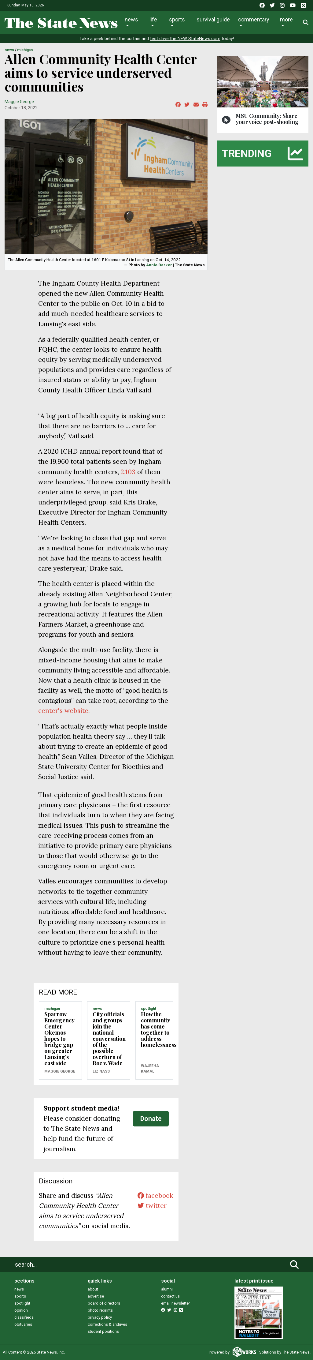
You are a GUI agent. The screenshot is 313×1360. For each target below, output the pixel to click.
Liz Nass (101, 1071)
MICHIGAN (25, 50)
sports (20, 1296)
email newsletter (175, 1303)
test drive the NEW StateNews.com (185, 38)
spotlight (22, 1303)
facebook (155, 1195)
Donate (151, 1118)
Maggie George (19, 101)
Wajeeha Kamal (150, 1068)
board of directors (104, 1303)
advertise (96, 1296)
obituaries (23, 1324)
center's (50, 710)
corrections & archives (107, 1324)
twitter (152, 1205)
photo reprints (100, 1310)
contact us (170, 1296)
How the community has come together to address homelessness (158, 1029)
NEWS (9, 50)
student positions (103, 1331)
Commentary (253, 19)
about (93, 1289)
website (76, 710)
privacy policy (100, 1317)
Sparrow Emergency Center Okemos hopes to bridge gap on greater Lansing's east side (59, 1038)
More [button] (286, 19)
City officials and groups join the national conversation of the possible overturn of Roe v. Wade (109, 1038)
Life (153, 19)
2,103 (128, 472)
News (131, 19)
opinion (21, 1310)
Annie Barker (159, 264)
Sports (177, 19)
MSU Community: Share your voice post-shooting (267, 119)
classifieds (24, 1317)
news (19, 1289)
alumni (167, 1289)
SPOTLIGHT (148, 1008)
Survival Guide (213, 19)
